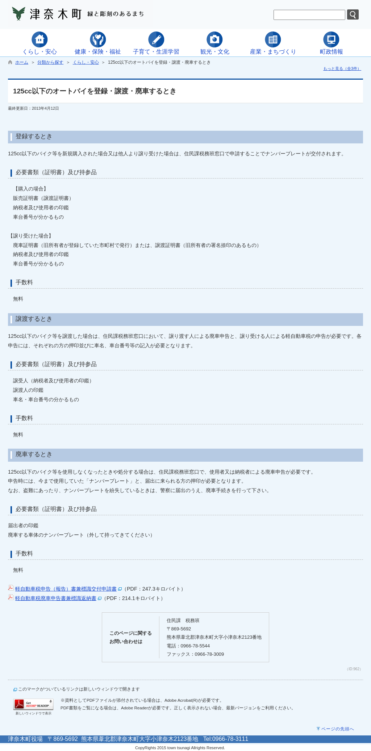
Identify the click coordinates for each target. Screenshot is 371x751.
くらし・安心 (86, 62)
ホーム (21, 62)
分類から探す (50, 62)
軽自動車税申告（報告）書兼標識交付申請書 (66, 589)
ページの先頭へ (337, 729)
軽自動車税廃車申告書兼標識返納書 (55, 598)
